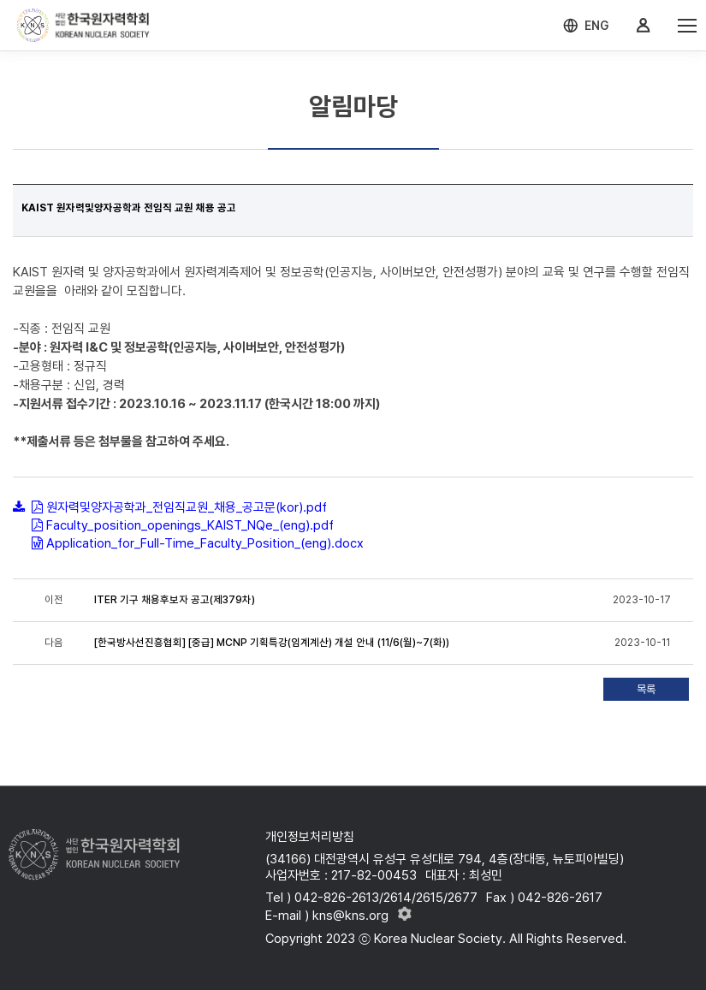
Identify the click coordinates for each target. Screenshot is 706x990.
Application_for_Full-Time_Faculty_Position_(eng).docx (205, 543)
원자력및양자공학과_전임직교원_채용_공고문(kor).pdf (186, 507)
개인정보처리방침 (309, 837)
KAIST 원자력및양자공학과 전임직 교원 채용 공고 (128, 208)
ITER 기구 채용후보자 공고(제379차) (174, 600)
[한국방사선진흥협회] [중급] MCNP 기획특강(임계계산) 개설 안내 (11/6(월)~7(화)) (271, 643)
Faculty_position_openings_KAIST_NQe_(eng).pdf (190, 525)
